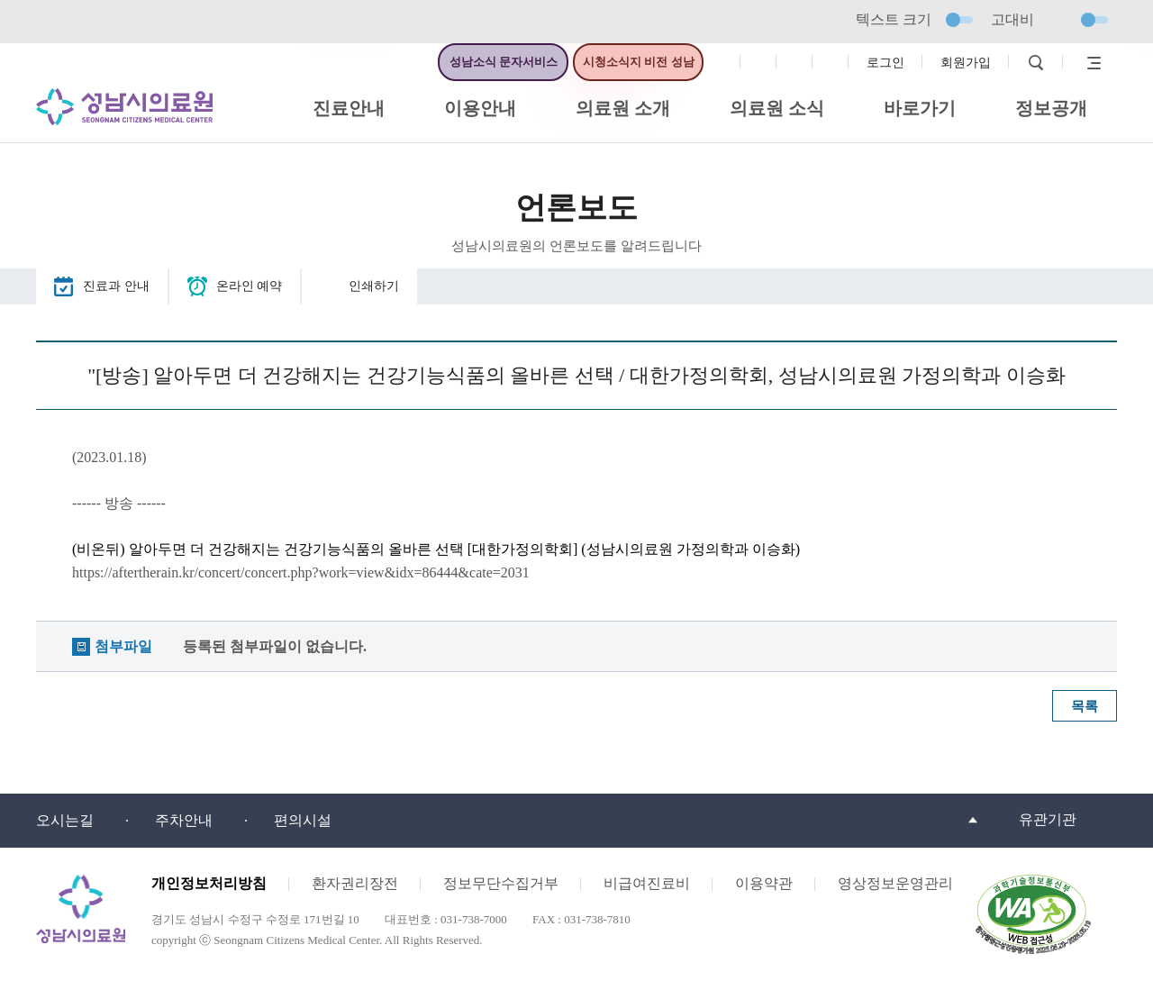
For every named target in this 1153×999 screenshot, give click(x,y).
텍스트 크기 (914, 19)
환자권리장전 (355, 883)
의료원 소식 (777, 108)
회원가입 (965, 62)
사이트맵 (1090, 63)
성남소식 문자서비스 (503, 61)
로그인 (885, 62)
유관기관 (1047, 819)
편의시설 (302, 820)
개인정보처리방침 (209, 883)
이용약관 (764, 883)
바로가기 (920, 108)
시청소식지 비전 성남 (639, 61)
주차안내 (184, 820)
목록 (1084, 706)
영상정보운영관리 (895, 883)
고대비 (1049, 19)
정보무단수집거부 (500, 883)
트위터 (794, 63)
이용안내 (480, 108)
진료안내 (349, 108)
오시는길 (65, 820)
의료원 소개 (623, 108)
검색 (1036, 63)
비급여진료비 (647, 883)
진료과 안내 (116, 286)
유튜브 (831, 63)
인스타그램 (758, 63)
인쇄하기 (374, 286)
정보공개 (1051, 108)
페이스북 (722, 63)
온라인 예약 (249, 286)
